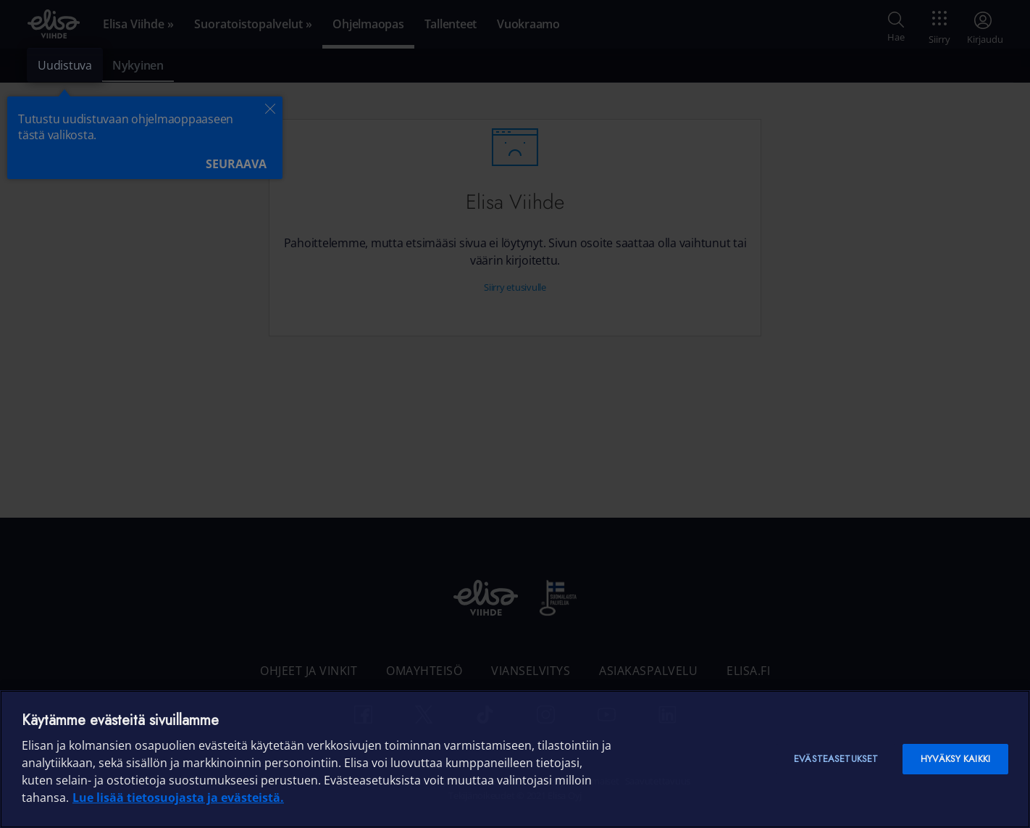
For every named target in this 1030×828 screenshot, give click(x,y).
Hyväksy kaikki (955, 759)
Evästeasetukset (836, 759)
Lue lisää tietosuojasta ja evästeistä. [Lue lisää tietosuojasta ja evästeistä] (178, 798)
